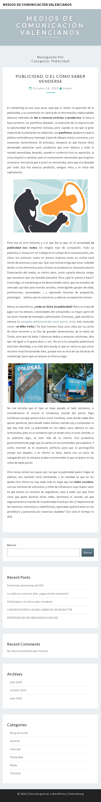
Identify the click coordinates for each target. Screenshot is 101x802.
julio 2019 (16, 698)
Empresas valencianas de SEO (25, 585)
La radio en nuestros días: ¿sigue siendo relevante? (38, 593)
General (15, 741)
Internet (15, 749)
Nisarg (80, 793)
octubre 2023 (18, 690)
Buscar (11, 545)
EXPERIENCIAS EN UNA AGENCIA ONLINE (32, 617)
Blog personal (19, 733)
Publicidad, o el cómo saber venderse (51, 78)
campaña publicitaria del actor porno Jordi (47, 321)
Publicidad (16, 757)
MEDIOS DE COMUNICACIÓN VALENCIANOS (37, 4)
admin (67, 88)
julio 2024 (16, 682)
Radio (13, 765)
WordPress (59, 793)
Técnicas (15, 773)
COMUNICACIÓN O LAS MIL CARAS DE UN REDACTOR (39, 609)
